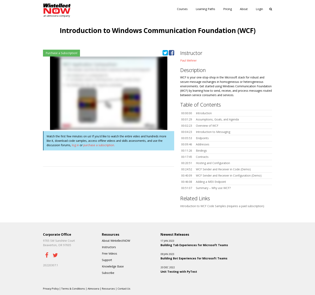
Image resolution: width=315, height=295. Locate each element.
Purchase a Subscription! (61, 53)
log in (75, 145)
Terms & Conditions (73, 288)
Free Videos (109, 253)
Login (259, 9)
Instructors (109, 247)
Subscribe (108, 273)
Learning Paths (205, 9)
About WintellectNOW (116, 241)
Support (107, 260)
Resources (108, 288)
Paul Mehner (188, 60)
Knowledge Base (113, 266)
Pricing (227, 9)
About (244, 9)
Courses (182, 9)
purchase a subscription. (99, 145)
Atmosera (93, 288)
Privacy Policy (51, 288)
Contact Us (124, 288)
